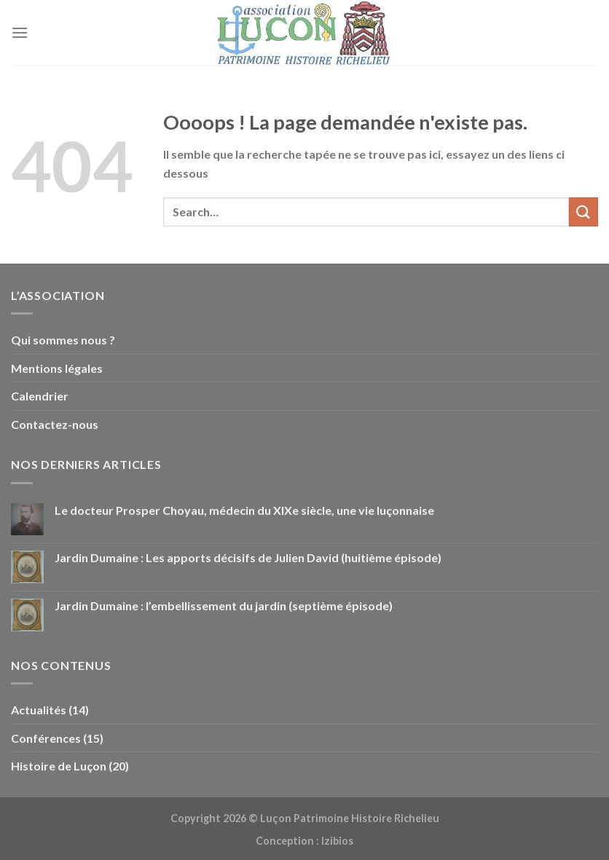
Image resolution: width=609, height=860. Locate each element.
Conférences (46, 738)
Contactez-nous (54, 424)
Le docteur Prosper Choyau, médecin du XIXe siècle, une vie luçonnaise (244, 510)
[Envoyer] (583, 211)
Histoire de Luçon (58, 766)
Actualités (38, 710)
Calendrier (39, 396)
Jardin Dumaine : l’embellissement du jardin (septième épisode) (224, 605)
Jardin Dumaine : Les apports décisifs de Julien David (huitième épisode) (248, 557)
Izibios (337, 841)
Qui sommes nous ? (63, 340)
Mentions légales (57, 368)
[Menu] (19, 32)
